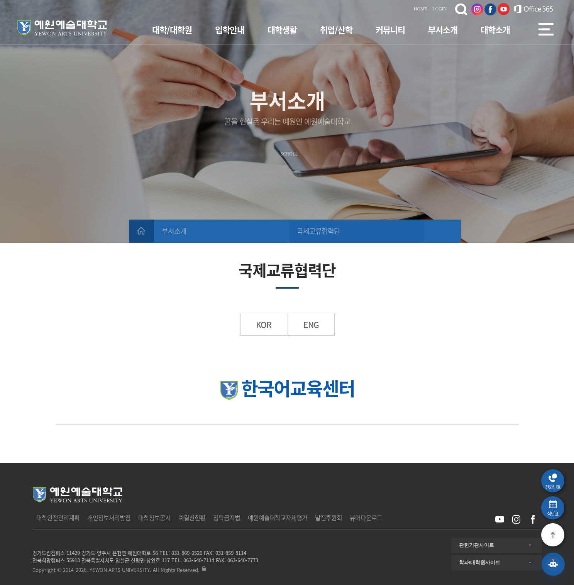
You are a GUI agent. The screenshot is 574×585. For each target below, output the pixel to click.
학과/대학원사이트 (480, 562)
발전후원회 (328, 517)
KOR (263, 325)
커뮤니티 (390, 29)
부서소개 (442, 29)
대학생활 (282, 29)
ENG (311, 325)
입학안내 (229, 29)
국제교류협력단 (318, 231)
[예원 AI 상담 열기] (553, 564)
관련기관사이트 (476, 545)
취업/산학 (336, 29)
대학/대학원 (172, 29)
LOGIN (439, 9)
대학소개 (495, 29)
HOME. (421, 9)
